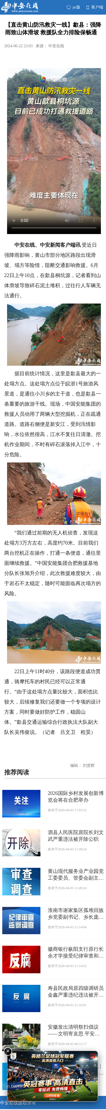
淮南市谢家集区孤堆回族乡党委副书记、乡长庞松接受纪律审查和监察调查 (76, 913)
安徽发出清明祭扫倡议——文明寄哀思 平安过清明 (74, 1030)
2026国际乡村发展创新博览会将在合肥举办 (76, 796)
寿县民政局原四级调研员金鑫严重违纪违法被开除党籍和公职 (76, 991)
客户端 (94, 7)
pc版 (73, 7)
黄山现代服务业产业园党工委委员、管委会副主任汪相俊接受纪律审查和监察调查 (76, 874)
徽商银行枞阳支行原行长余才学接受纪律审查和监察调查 (76, 952)
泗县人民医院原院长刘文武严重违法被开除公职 (76, 836)
